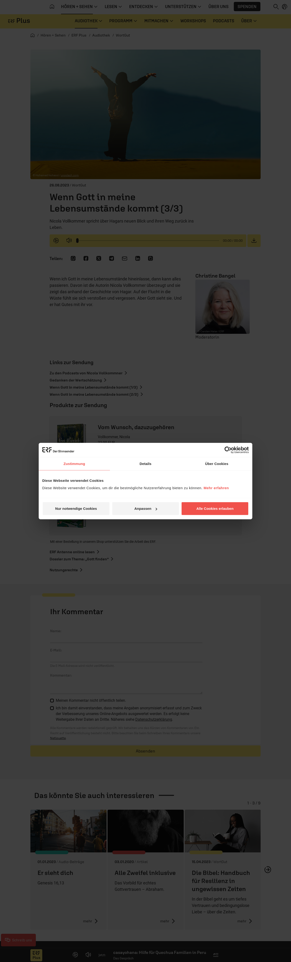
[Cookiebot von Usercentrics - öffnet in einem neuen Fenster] (228, 449)
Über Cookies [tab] (216, 463)
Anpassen (145, 509)
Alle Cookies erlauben (215, 509)
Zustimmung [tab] (74, 463)
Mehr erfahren (216, 488)
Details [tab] (145, 463)
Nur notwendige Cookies (76, 509)
